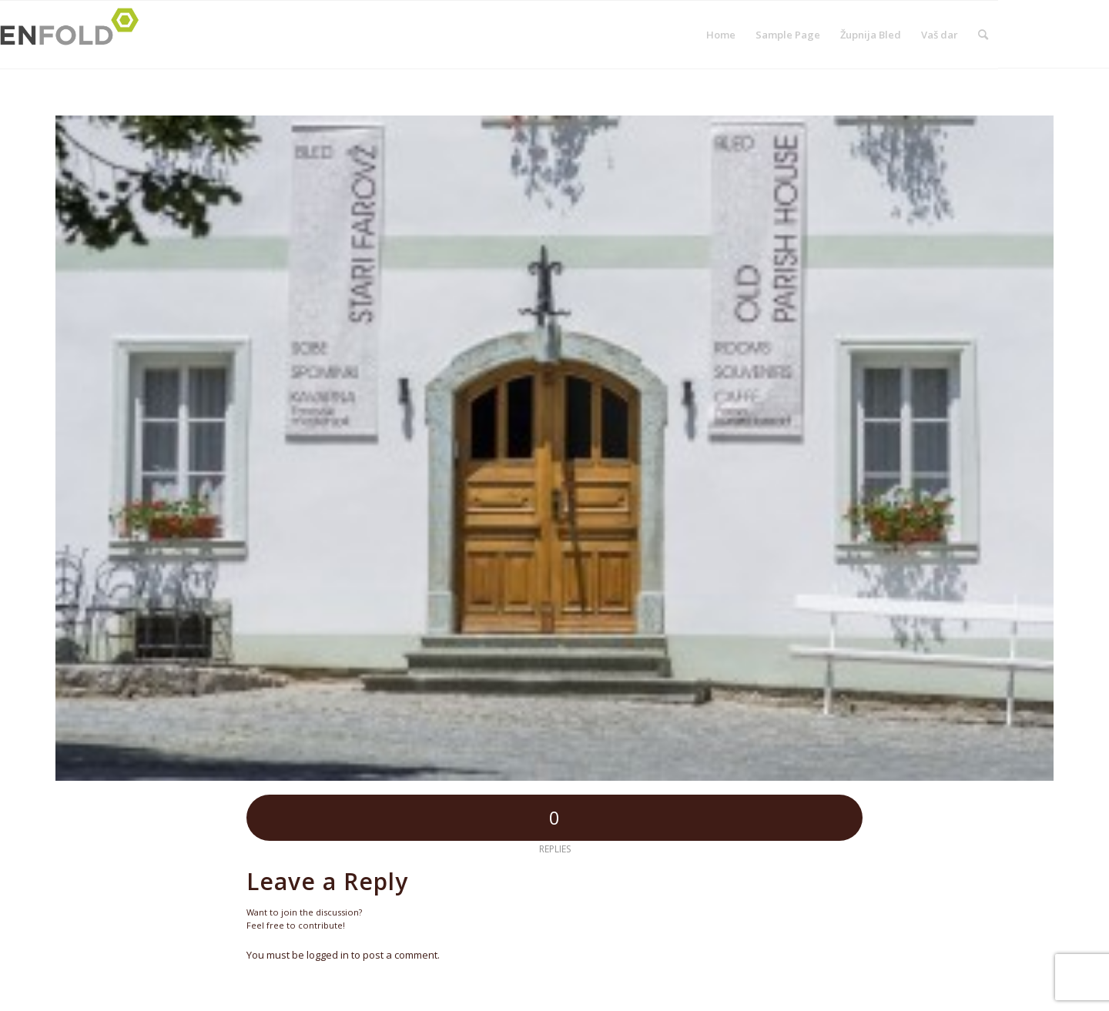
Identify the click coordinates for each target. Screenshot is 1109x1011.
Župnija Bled (870, 35)
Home (720, 35)
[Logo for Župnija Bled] (74, 35)
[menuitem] (983, 35)
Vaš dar (939, 35)
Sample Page (788, 35)
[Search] (983, 35)
